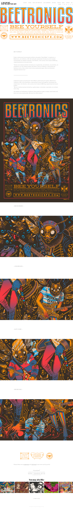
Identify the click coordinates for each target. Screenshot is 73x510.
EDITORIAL (54, 2)
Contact (68, 2)
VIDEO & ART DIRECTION (37, 2)
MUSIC (63, 2)
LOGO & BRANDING (47, 2)
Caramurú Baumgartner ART (8, 3)
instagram (26, 464)
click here (33, 464)
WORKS (29, 2)
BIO (71, 2)
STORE (59, 4)
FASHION (59, 2)
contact (25, 2)
